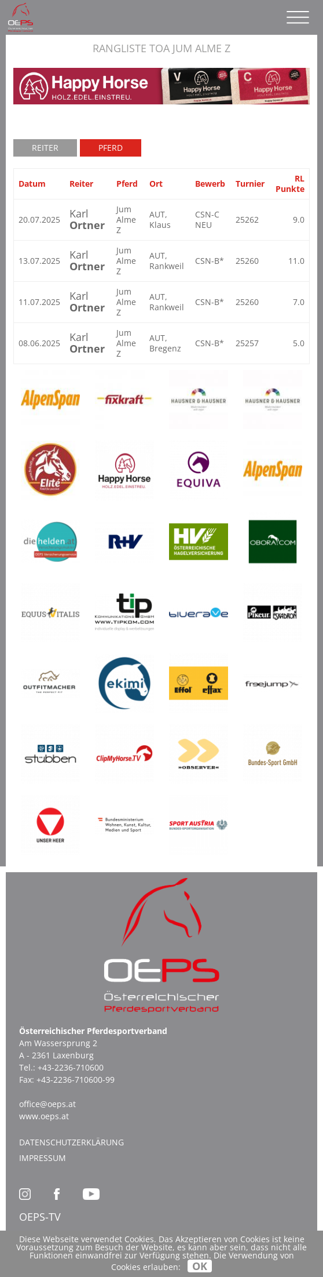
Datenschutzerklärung (71, 1142)
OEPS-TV (40, 1216)
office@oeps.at (47, 1103)
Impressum (42, 1157)
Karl (87, 219)
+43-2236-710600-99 (75, 1079)
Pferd (110, 147)
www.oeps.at (44, 1116)
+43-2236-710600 (71, 1067)
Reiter (45, 147)
